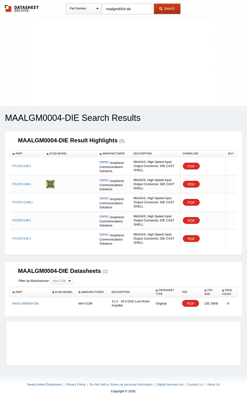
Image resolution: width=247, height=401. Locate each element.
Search (167, 8)
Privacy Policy (76, 384)
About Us (213, 384)
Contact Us (195, 384)
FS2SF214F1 (21, 220)
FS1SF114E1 (21, 184)
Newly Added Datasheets (44, 384)
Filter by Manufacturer (33, 281)
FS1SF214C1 (21, 238)
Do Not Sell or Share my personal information (121, 384)
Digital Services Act (170, 384)
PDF (191, 166)
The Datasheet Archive (22, 8)
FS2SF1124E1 (22, 202)
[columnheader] (27, 154)
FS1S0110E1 (21, 166)
